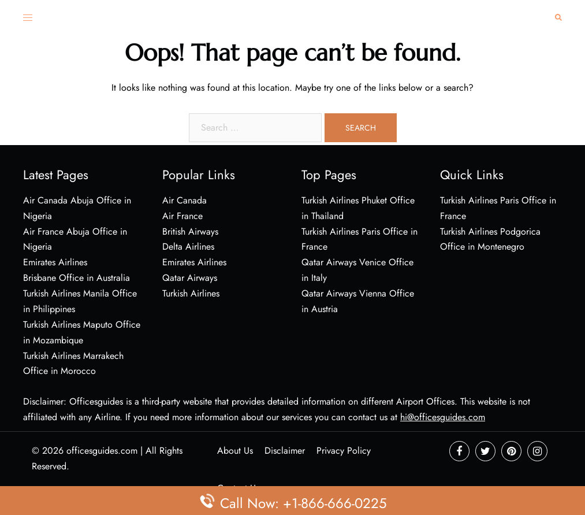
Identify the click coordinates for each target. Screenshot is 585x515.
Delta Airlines (188, 246)
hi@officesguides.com (442, 417)
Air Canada (184, 200)
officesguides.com (101, 450)
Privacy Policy (343, 450)
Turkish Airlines (190, 293)
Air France (182, 216)
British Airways (190, 231)
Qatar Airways (189, 277)
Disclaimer (284, 450)
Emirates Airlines (194, 262)
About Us (235, 450)
